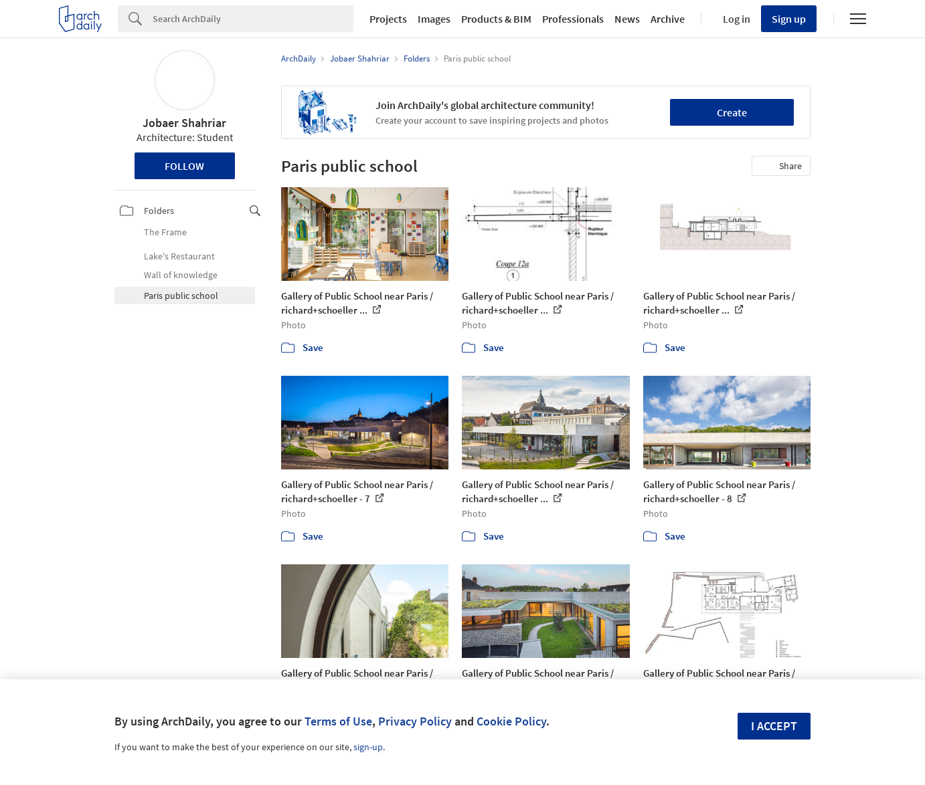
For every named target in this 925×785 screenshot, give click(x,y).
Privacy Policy (415, 721)
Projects (388, 18)
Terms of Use (338, 721)
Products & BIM (496, 18)
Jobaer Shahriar (184, 122)
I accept (774, 726)
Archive (668, 18)
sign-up (368, 747)
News (627, 18)
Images (434, 18)
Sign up (789, 18)
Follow (184, 166)
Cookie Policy (511, 721)
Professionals (573, 18)
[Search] (253, 18)
